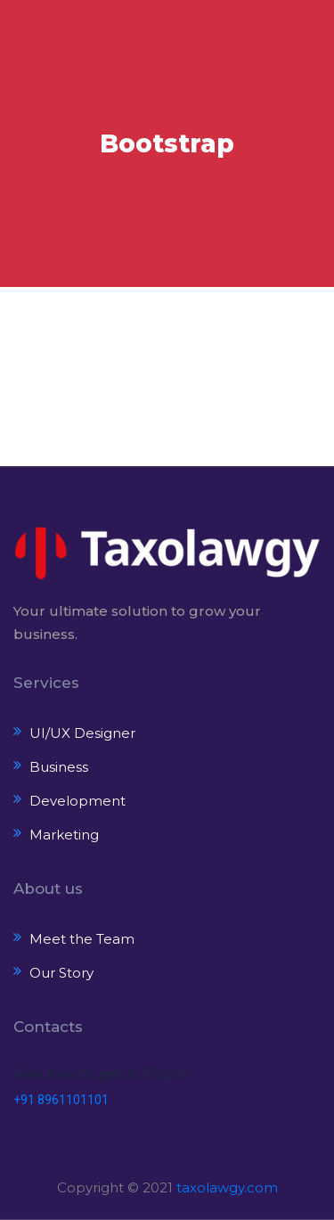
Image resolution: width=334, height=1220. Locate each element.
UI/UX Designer (82, 733)
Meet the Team (81, 938)
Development (77, 800)
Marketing (64, 834)
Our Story (61, 972)
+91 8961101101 (61, 1100)
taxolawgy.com (227, 1187)
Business (58, 766)
